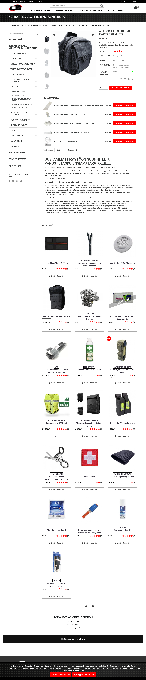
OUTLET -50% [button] (117, 10)
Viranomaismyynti (82, 660)
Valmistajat (77, 15)
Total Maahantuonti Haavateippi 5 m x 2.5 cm (70, 117)
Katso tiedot (56, 439)
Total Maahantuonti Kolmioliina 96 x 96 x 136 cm (71, 135)
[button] (23, 49)
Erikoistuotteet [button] (101, 10)
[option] (46, 41)
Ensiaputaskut (18, 98)
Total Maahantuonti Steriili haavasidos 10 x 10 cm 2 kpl (74, 126)
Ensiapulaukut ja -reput (22, 107)
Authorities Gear (119, 63)
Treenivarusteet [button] (83, 10)
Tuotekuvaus (48, 152)
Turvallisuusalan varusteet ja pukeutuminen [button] (51, 10)
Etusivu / (14, 28)
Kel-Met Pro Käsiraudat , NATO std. (60, 654)
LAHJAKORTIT (16, 143)
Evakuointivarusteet (21, 110)
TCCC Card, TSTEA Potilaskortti (65, 144)
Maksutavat (80, 651)
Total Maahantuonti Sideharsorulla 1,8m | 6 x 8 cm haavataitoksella (78, 108)
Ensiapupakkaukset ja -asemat (22, 102)
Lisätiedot (60, 152)
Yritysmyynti (80, 656)
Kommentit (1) (73, 152)
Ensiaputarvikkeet (20, 94)
